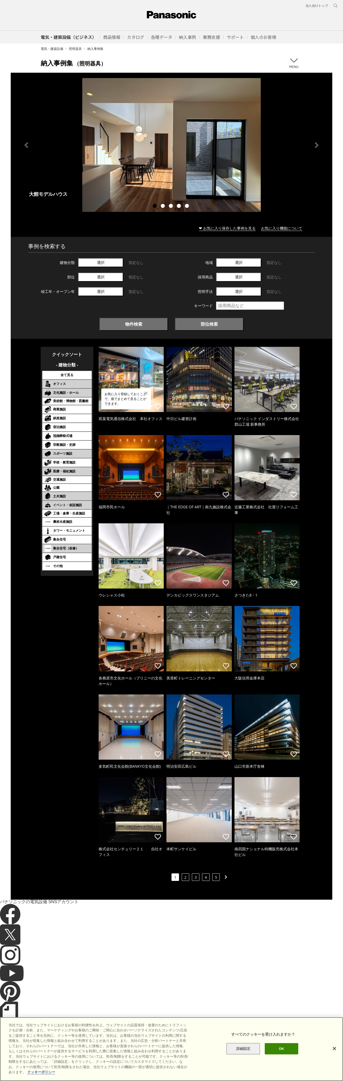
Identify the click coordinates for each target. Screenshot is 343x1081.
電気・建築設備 (52, 48)
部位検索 (209, 324)
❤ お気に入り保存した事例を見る (227, 228)
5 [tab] (187, 206)
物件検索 (133, 324)
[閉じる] (334, 1056)
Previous (26, 145)
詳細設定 (243, 1056)
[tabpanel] (171, 145)
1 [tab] (155, 206)
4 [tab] (179, 206)
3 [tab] (171, 206)
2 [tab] (163, 206)
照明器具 (75, 48)
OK (281, 1056)
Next (316, 145)
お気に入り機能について (281, 228)
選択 (101, 262)
